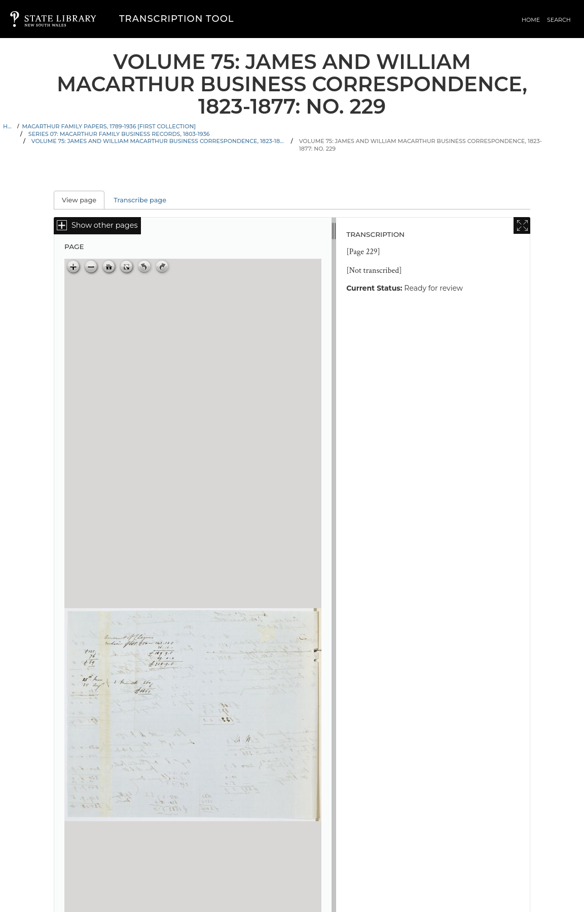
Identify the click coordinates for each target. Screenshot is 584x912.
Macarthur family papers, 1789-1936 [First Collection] (109, 126)
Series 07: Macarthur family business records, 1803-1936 (119, 133)
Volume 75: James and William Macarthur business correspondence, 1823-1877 (158, 141)
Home (531, 19)
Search (559, 19)
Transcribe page (140, 200)
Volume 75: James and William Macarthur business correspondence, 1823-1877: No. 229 (420, 144)
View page (83, 200)
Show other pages (104, 225)
